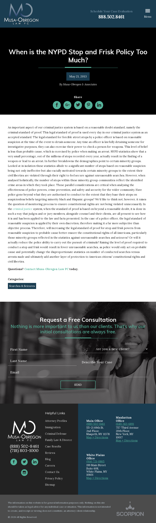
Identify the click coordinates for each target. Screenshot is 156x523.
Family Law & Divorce (58, 440)
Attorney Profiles (56, 421)
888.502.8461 (111, 17)
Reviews (50, 453)
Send (78, 385)
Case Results (53, 446)
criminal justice (23, 209)
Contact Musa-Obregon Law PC (46, 269)
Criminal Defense (56, 433)
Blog (48, 459)
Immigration (52, 427)
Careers (50, 465)
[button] (148, 14)
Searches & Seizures (22, 286)
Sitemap (50, 484)
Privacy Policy (54, 478)
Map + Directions (97, 437)
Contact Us (52, 472)
